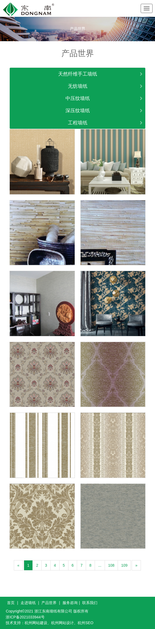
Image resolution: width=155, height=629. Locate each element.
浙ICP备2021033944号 (25, 617)
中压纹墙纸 (77, 98)
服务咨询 (70, 603)
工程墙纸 (77, 122)
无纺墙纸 (77, 86)
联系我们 (89, 603)
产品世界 (49, 603)
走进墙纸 (28, 603)
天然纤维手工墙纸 (77, 74)
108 (111, 565)
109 (124, 565)
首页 (11, 603)
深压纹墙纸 (77, 110)
